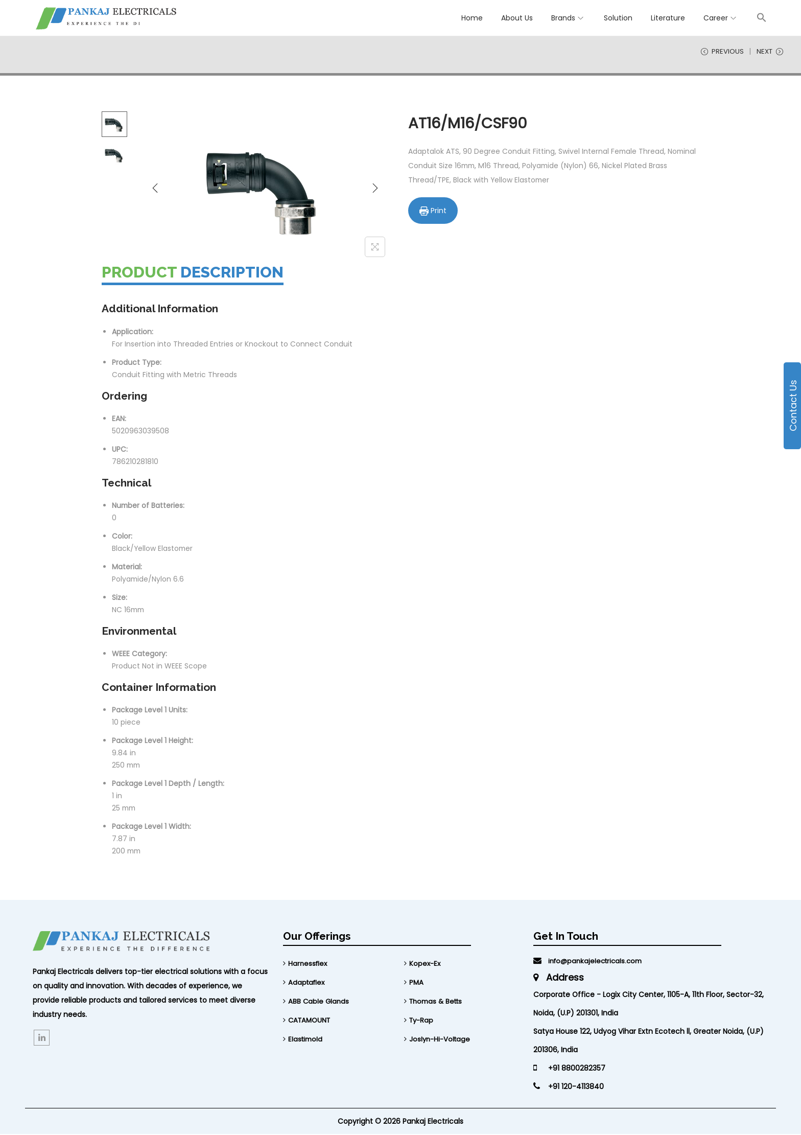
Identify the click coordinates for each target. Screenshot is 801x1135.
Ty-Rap (422, 1020)
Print (434, 211)
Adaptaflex (307, 983)
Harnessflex (308, 965)
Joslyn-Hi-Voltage (441, 1038)
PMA (416, 983)
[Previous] (155, 188)
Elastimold (306, 1038)
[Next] (375, 188)
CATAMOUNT (311, 1020)
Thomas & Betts (438, 1002)
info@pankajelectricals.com (590, 962)
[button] (761, 17)
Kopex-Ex (425, 965)
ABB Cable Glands (319, 1002)
